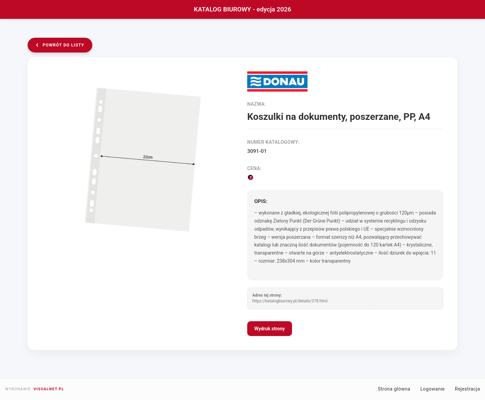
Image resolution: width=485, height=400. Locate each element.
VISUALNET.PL (49, 389)
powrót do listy (60, 44)
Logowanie (432, 389)
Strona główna (394, 389)
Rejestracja (467, 389)
